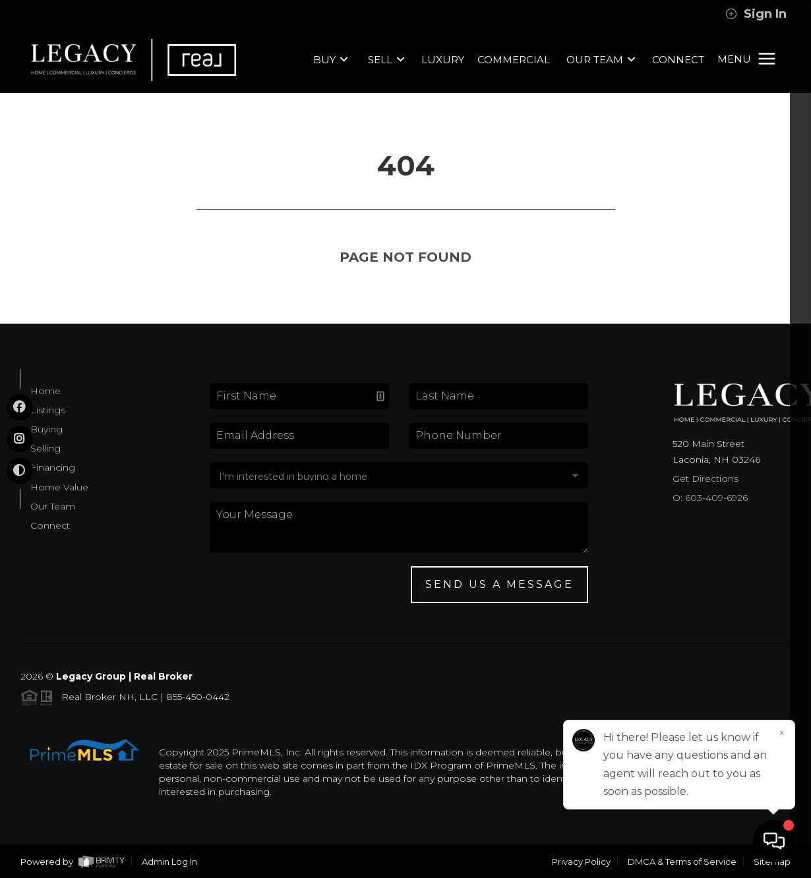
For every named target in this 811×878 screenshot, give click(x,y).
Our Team (52, 506)
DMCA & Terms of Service (682, 861)
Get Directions (705, 478)
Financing (52, 467)
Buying (46, 429)
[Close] (781, 733)
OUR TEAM (601, 60)
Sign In (756, 13)
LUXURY (442, 60)
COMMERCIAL (513, 60)
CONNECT (678, 60)
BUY (330, 60)
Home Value (59, 487)
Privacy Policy (581, 861)
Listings (47, 410)
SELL (386, 60)
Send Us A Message (499, 584)
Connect (50, 525)
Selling (45, 448)
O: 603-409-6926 (710, 498)
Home (45, 391)
